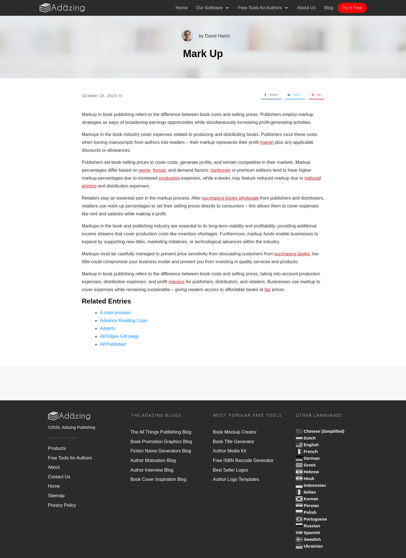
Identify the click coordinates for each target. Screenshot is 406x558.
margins (177, 281)
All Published (113, 344)
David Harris (217, 36)
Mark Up (203, 53)
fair (267, 289)
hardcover (221, 170)
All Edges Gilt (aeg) (119, 336)
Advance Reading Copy (123, 320)
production (169, 178)
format (159, 170)
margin (267, 142)
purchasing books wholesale (230, 198)
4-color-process (115, 312)
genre (145, 170)
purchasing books (292, 253)
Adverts (107, 328)
